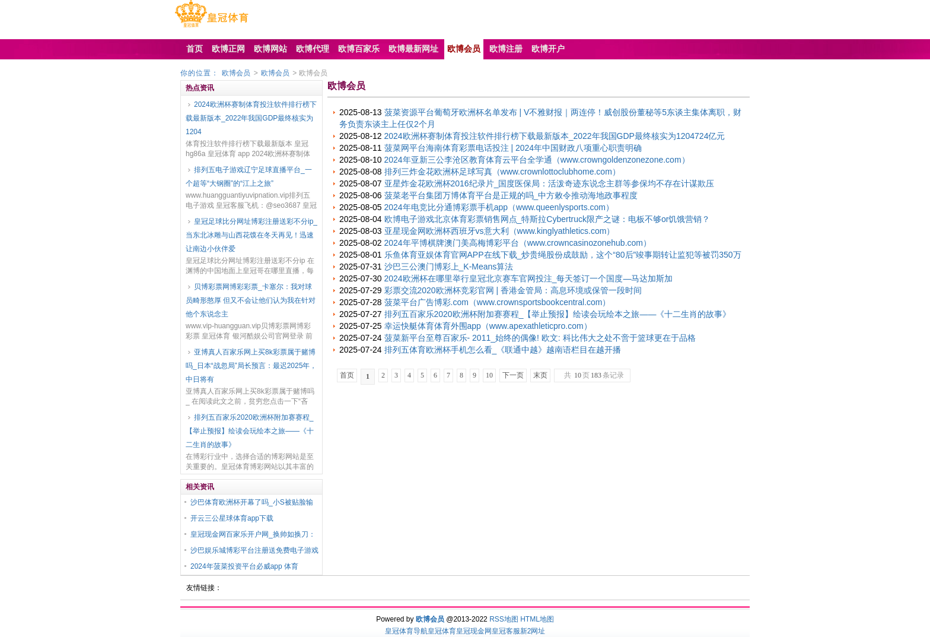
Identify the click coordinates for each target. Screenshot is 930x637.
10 (489, 375)
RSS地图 (503, 619)
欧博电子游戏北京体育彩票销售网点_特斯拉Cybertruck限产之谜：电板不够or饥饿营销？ (547, 219)
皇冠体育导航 (406, 631)
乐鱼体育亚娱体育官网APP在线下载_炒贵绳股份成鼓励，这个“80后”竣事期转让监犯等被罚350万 (562, 254)
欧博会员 (236, 73)
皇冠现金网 (474, 631)
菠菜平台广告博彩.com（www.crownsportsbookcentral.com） (497, 302)
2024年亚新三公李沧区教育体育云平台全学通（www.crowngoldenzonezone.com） (537, 159)
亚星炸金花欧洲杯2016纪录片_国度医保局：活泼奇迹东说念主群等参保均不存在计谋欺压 (549, 183)
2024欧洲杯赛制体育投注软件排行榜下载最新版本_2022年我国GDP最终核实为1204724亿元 (554, 136)
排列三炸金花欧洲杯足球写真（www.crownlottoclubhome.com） (502, 171)
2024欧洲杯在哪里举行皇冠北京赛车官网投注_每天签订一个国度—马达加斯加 (528, 278)
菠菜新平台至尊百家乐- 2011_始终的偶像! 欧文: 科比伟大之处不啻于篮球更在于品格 (540, 338)
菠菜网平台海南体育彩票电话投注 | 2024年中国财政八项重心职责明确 (513, 148)
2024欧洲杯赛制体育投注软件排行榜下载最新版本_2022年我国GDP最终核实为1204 (251, 118)
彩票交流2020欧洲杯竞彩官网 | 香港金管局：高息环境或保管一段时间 (513, 290)
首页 (347, 375)
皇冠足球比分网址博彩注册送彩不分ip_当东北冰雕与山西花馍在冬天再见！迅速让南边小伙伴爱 (251, 235)
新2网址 (533, 631)
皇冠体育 (442, 631)
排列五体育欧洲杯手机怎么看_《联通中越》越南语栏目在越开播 (503, 349)
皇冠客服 (506, 631)
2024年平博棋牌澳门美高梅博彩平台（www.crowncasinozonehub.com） (517, 243)
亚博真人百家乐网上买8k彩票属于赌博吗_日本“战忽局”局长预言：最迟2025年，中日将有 (251, 366)
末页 (540, 375)
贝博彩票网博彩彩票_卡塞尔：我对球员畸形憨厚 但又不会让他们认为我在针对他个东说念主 (251, 300)
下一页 (513, 375)
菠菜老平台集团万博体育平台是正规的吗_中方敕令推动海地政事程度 (511, 195)
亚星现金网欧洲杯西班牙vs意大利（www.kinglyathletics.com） (499, 231)
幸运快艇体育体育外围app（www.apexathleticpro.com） (488, 326)
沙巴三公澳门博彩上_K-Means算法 (449, 266)
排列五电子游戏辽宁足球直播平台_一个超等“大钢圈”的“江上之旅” (249, 177)
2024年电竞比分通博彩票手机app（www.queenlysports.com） (499, 207)
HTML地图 (537, 619)
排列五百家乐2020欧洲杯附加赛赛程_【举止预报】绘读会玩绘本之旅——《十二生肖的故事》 (250, 431)
